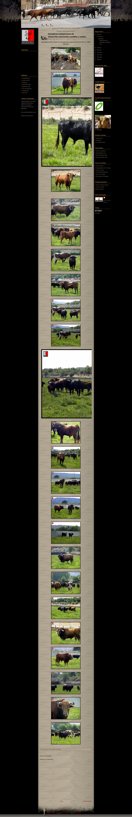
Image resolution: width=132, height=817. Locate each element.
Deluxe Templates (66, 813)
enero (99, 36)
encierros (24, 80)
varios (23, 92)
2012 (98, 52)
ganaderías (25, 86)
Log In (51, 25)
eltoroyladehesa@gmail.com (28, 112)
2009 (98, 59)
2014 (98, 47)
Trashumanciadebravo (102, 172)
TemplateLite (77, 813)
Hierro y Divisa (100, 170)
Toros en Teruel (100, 187)
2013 (98, 50)
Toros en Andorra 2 (101, 151)
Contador (97, 213)
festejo (24, 82)
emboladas (25, 78)
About (47, 25)
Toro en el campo (100, 174)
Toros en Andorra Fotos (102, 185)
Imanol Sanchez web (101, 157)
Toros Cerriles (99, 166)
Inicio (61, 801)
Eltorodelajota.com (101, 153)
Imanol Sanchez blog (101, 155)
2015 (98, 34)
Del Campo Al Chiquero (102, 176)
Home (43, 25)
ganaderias (25, 84)
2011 (98, 54)
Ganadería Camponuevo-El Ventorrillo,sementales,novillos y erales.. (67, 35)
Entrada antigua (87, 801)
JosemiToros (99, 138)
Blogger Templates (51, 813)
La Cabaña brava (100, 142)
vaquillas (24, 90)
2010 (98, 57)
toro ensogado (26, 88)
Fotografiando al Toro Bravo (103, 168)
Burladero (98, 140)
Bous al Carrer (100, 189)
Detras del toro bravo (50, 5)
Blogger (79, 812)
